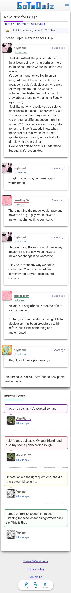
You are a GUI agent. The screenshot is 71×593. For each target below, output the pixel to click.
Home (8, 24)
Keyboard (20, 48)
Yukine (21, 492)
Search (35, 585)
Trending (45, 585)
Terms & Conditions (35, 561)
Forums (20, 24)
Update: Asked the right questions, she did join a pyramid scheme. (34, 479)
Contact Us (36, 577)
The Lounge (37, 24)
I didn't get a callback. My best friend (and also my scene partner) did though (34, 443)
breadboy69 (21, 200)
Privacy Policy (35, 569)
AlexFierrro (23, 418)
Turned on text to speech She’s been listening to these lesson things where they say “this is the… (34, 518)
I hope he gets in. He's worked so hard (31, 408)
